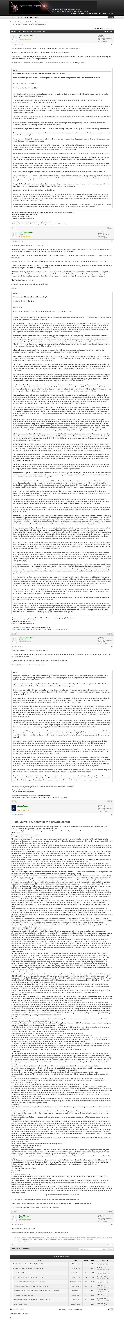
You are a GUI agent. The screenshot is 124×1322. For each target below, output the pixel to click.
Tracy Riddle (75, 1299)
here (43, 665)
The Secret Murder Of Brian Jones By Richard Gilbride (29, 1264)
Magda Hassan (106, 1287)
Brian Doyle (75, 1264)
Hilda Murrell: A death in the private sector (40, 821)
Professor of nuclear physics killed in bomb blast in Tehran (30, 1286)
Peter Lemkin (76, 1268)
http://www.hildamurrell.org (37, 319)
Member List (93, 13)
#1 (111, 44)
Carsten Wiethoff (76, 1286)
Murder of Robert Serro (20, 1304)
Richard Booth (75, 1273)
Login (27, 17)
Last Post (99, 1264)
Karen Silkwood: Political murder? (23, 1273)
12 (86, 1282)
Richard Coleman (75, 1282)
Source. (13, 288)
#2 (111, 241)
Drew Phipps (75, 1295)
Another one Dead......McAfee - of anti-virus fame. (28, 1268)
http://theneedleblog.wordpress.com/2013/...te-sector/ (62, 1195)
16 (86, 1286)
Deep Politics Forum (15, 22)
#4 (111, 814)
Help (112, 13)
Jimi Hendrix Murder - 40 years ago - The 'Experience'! (29, 1277)
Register (33, 17)
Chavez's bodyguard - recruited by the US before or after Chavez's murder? (36, 1290)
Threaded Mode (108, 31)
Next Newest (25, 1248)
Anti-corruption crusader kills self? (23, 1295)
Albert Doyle (105, 1278)
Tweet (12, 1318)
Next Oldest (16, 1248)
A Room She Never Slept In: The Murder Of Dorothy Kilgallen (31, 1299)
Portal (74, 13)
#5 (111, 1224)
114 (86, 1277)
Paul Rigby (105, 1282)
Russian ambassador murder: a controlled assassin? (29, 1282)
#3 (111, 646)
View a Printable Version (19, 1309)
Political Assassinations (41, 22)
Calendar (104, 13)
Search (82, 13)
